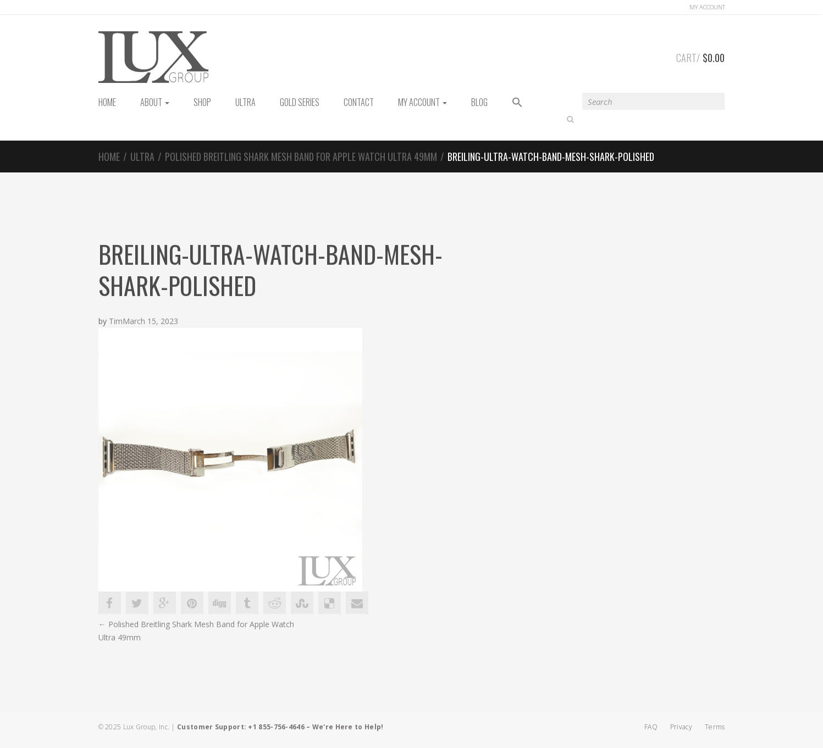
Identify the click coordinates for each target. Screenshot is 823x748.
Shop (202, 102)
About (154, 102)
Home (109, 156)
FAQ (651, 727)
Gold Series (299, 102)
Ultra (245, 102)
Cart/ (700, 56)
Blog (479, 102)
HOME (107, 102)
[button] (517, 103)
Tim (116, 321)
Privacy (681, 727)
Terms (715, 727)
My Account (422, 102)
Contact (359, 102)
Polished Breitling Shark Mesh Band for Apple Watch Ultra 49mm (301, 156)
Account (707, 7)
